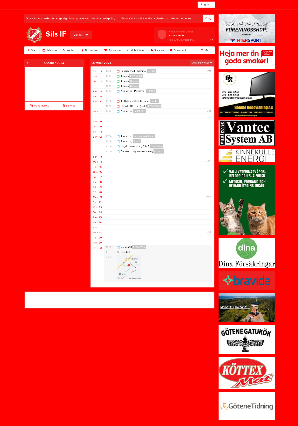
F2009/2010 (154, 106)
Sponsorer (112, 50)
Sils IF (137, 141)
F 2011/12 (151, 91)
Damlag (134, 86)
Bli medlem (90, 50)
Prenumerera (39, 105)
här (118, 18)
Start (32, 50)
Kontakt (69, 50)
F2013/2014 (136, 76)
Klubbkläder (136, 50)
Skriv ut (69, 105)
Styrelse (157, 50)
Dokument (178, 50)
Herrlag (151, 70)
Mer (206, 50)
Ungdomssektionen (144, 136)
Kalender (50, 50)
